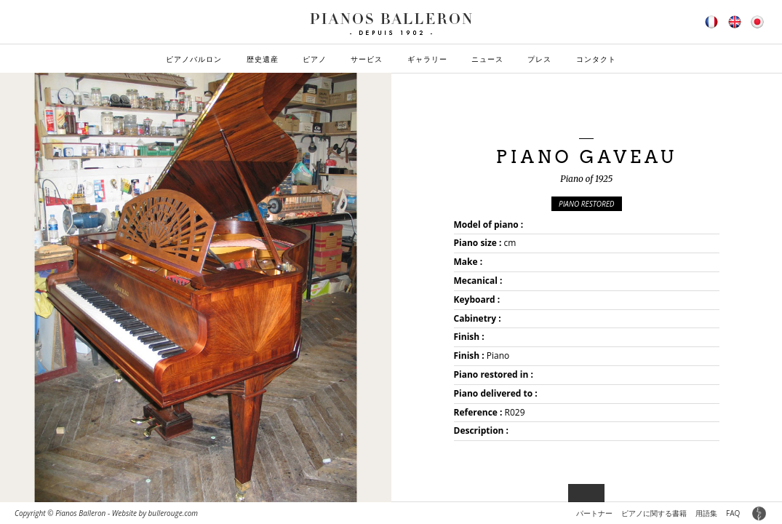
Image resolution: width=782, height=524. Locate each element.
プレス (539, 59)
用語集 (706, 513)
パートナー (594, 513)
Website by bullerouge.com (155, 513)
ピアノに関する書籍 (654, 513)
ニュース (487, 59)
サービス (367, 59)
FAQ (733, 513)
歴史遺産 (263, 59)
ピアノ (315, 59)
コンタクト (596, 59)
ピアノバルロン (194, 59)
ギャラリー (427, 59)
